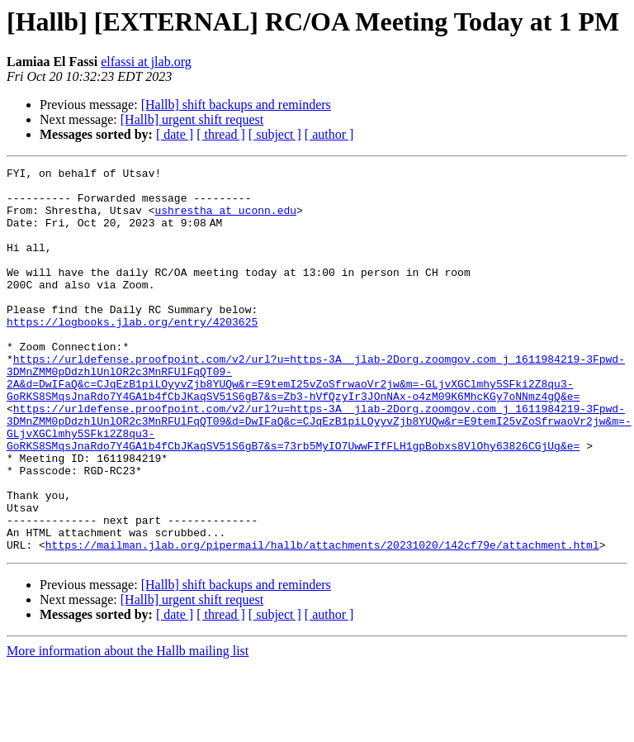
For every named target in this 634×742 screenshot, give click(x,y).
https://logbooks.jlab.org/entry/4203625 (132, 353)
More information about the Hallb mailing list (127, 728)
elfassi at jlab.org (146, 62)
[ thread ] (220, 134)
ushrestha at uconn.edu (225, 219)
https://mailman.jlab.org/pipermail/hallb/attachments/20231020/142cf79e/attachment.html (322, 621)
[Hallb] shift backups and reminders (236, 105)
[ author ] (329, 134)
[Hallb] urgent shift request (192, 119)
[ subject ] (274, 134)
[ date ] (174, 134)
